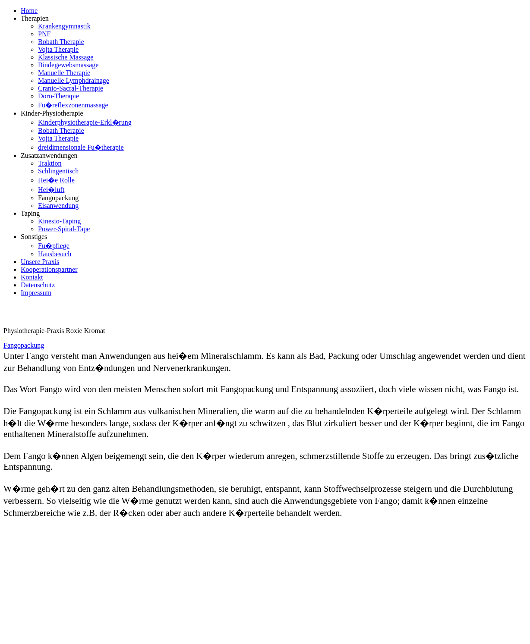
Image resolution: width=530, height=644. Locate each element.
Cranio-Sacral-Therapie (70, 88)
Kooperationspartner (49, 269)
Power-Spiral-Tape (64, 228)
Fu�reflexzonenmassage (73, 105)
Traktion (50, 163)
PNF (44, 34)
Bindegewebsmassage (68, 65)
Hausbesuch (54, 254)
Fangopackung (23, 345)
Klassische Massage (65, 57)
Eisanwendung (58, 205)
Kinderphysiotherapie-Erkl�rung (85, 122)
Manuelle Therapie (64, 72)
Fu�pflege (53, 245)
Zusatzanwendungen (49, 155)
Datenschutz (38, 285)
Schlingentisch (58, 171)
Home (29, 10)
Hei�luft (51, 189)
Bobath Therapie (61, 41)
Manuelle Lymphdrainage (73, 80)
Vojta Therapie (58, 49)
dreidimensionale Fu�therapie (81, 147)
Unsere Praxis (40, 261)
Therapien (35, 18)
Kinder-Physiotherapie (52, 113)
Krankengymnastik (64, 26)
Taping (30, 213)
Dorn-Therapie (58, 96)
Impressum (36, 292)
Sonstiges (34, 236)
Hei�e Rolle (56, 180)
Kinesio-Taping (59, 221)
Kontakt (32, 277)
